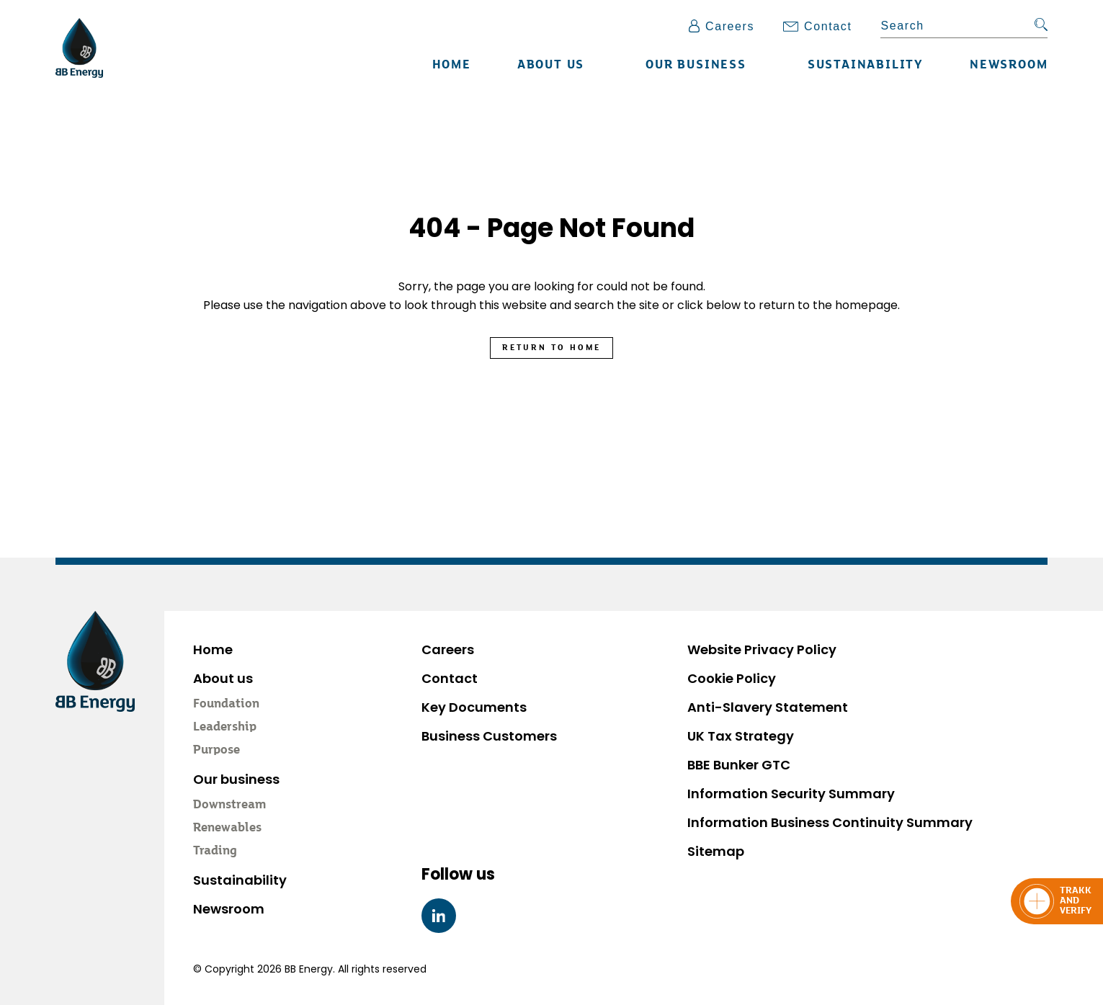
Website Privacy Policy (761, 649)
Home (451, 65)
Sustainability (866, 65)
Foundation (226, 704)
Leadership (224, 727)
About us (550, 65)
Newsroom (1009, 65)
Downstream (229, 805)
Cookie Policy (731, 678)
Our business (696, 65)
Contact (817, 26)
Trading (215, 851)
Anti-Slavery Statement (767, 707)
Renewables (227, 828)
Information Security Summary (791, 794)
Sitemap (715, 851)
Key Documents (474, 707)
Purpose (216, 750)
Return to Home (551, 348)
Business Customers (489, 736)
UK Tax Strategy (740, 736)
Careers (721, 26)
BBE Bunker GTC (738, 765)
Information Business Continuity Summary (830, 822)
